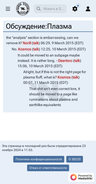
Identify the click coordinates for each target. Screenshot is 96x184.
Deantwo (65, 60)
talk (36, 43)
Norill (27, 43)
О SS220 (75, 159)
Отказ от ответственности (48, 168)
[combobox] (50, 9)
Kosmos (24, 49)
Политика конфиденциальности (39, 159)
